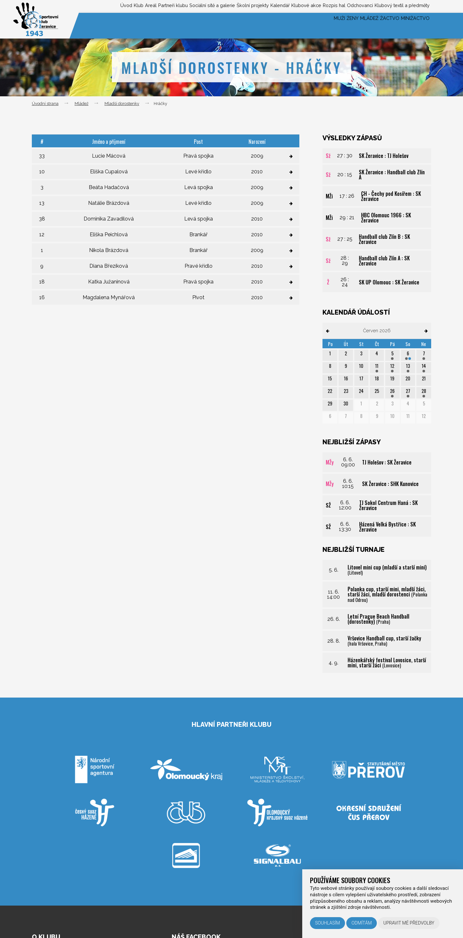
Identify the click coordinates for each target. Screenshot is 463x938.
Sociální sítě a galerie (168, 6)
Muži (305, 25)
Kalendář (250, 6)
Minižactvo (412, 25)
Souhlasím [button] (327, 922)
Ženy (325, 25)
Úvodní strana (45, 103)
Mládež (349, 25)
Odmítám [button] (361, 922)
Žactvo (378, 25)
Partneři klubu (121, 6)
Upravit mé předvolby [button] (408, 922)
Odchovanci (348, 6)
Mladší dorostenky (121, 103)
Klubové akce (282, 6)
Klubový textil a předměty (398, 6)
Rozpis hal (316, 6)
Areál (93, 6)
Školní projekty (216, 6)
